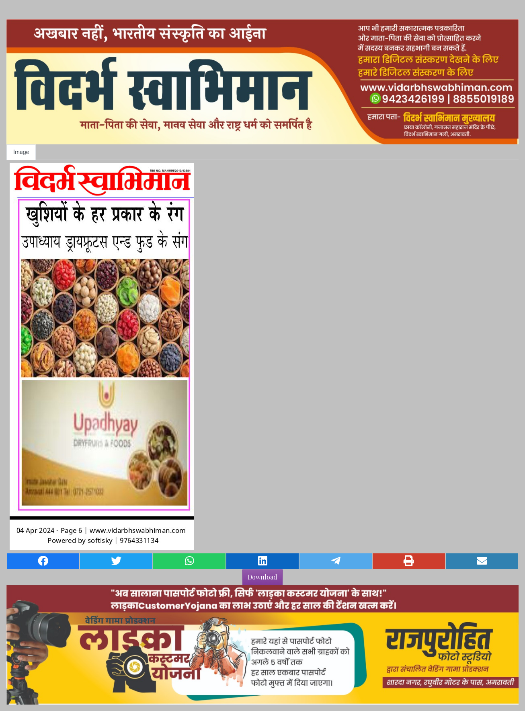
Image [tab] (21, 152)
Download (262, 577)
